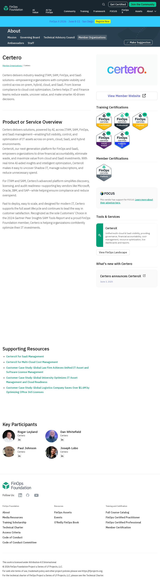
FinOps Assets (63, 512)
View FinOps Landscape (113, 252)
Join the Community (142, 4)
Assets (138, 11)
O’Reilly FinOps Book (66, 522)
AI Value (35, 11)
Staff (31, 43)
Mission (12, 37)
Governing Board (30, 37)
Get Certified (118, 4)
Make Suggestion (138, 42)
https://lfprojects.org (92, 571)
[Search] (103, 4)
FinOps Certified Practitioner (123, 517)
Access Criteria (11, 532)
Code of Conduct (12, 537)
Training (84, 11)
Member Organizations (92, 37)
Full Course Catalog (117, 512)
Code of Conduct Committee (19, 542)
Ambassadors (16, 43)
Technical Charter (12, 527)
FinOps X (125, 11)
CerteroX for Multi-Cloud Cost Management (32, 362)
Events (58, 517)
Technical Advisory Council (59, 37)
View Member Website (127, 96)
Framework (99, 11)
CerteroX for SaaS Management (25, 356)
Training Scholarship (14, 522)
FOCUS (113, 11)
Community (69, 11)
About (150, 11)
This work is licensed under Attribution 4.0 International (29, 562)
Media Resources (12, 517)
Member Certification (118, 527)
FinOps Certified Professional (123, 522)
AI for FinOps (49, 11)
